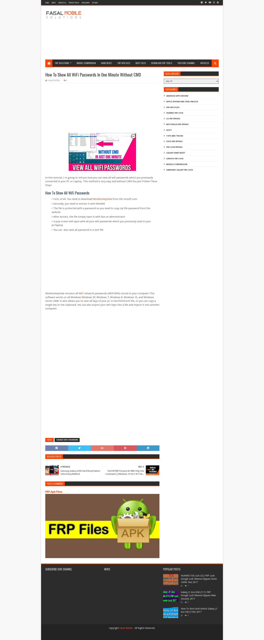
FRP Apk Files (53, 491)
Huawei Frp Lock (174, 113)
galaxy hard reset (175, 153)
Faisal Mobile (126, 628)
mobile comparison (176, 164)
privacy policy (74, 2)
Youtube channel (186, 63)
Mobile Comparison (86, 63)
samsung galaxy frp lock (179, 170)
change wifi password (67, 440)
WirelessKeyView (102, 199)
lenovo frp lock (174, 159)
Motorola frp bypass (177, 124)
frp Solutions (62, 63)
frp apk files (124, 63)
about (54, 2)
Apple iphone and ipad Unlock (182, 102)
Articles (204, 63)
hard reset (106, 63)
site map (95, 2)
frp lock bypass (174, 147)
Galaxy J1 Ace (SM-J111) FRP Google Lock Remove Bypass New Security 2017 (198, 595)
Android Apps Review (177, 96)
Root (169, 130)
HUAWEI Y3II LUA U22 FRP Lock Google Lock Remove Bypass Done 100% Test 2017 (199, 579)
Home (47, 2)
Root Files (141, 63)
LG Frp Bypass (173, 119)
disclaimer (85, 2)
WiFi (81, 293)
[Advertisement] (157, 32)
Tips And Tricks (174, 136)
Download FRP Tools (161, 63)
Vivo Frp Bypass (174, 141)
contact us (62, 2)
